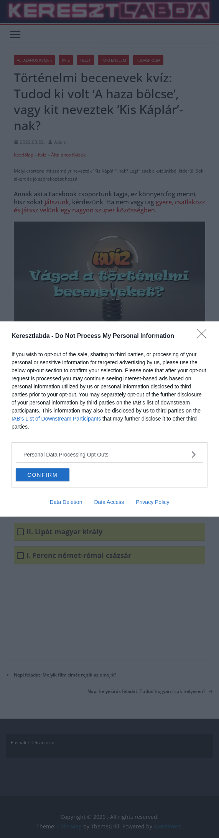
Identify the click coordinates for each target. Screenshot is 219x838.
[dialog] (109, 419)
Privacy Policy (152, 502)
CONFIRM (42, 474)
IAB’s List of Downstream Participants (56, 419)
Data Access (109, 502)
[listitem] (109, 454)
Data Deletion (66, 502)
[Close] (204, 336)
